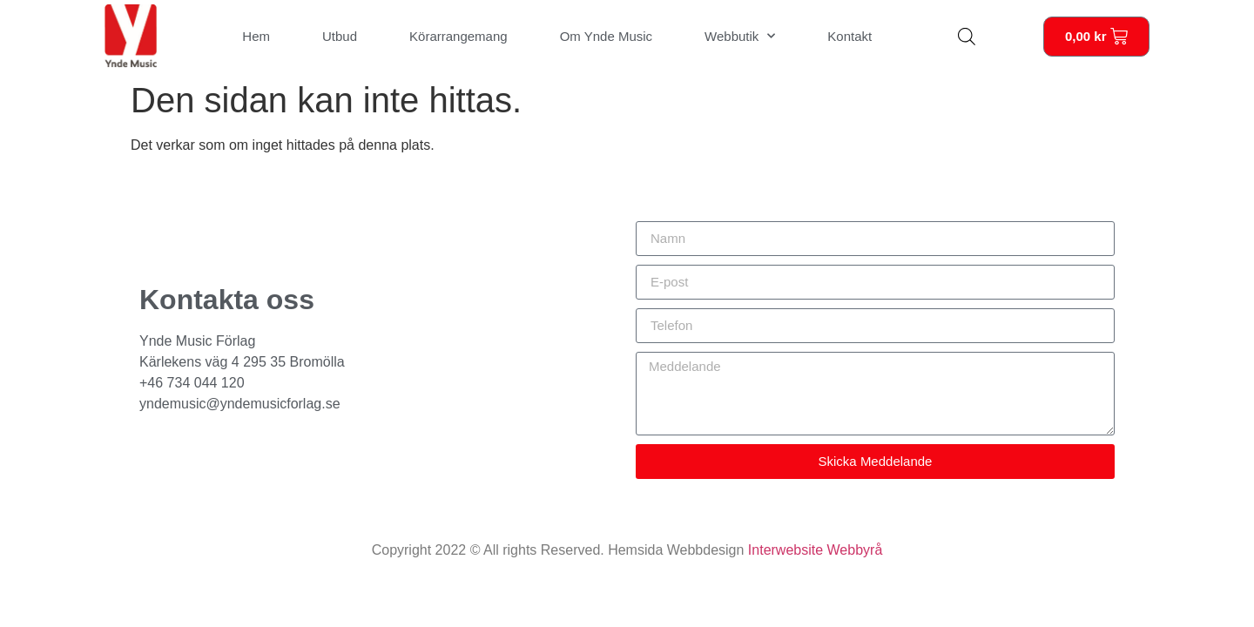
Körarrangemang (458, 36)
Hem (256, 36)
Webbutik (740, 36)
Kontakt (849, 36)
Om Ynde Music (606, 36)
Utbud (339, 36)
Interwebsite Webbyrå (815, 550)
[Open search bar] (966, 36)
